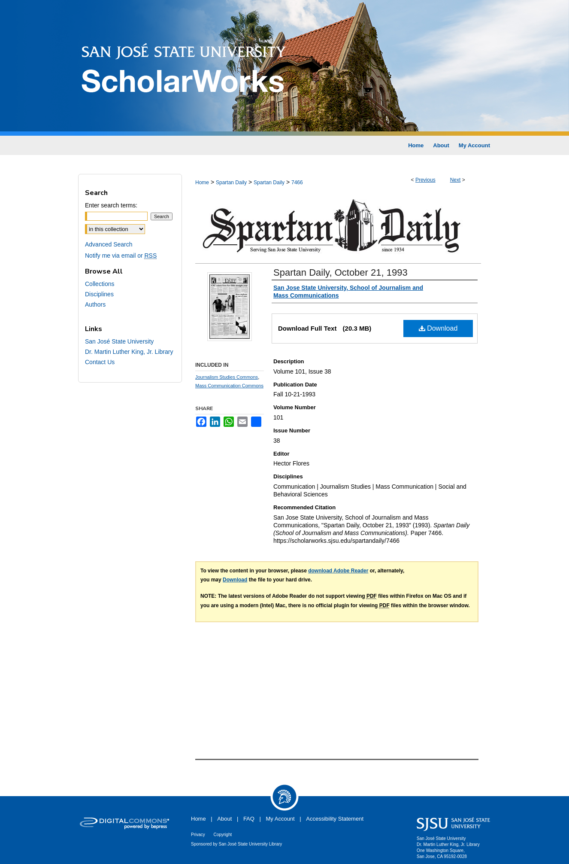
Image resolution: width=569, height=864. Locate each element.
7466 (297, 182)
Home (202, 182)
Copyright (222, 834)
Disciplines (99, 294)
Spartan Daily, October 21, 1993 (340, 272)
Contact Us (100, 362)
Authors (95, 304)
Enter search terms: (111, 205)
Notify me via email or (121, 255)
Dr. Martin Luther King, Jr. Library (129, 351)
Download (438, 328)
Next (455, 180)
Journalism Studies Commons (226, 377)
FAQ (248, 818)
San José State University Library (250, 844)
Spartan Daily (231, 182)
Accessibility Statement (334, 818)
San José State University (119, 341)
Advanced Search (109, 244)
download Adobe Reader (338, 571)
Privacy (198, 834)
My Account (280, 818)
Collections (99, 283)
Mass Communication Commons (229, 385)
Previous (425, 180)
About (224, 818)
